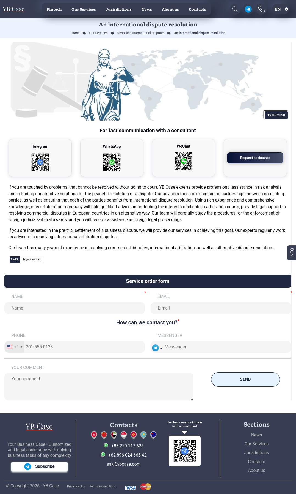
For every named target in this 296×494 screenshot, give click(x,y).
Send (245, 379)
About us (170, 9)
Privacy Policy (76, 486)
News (147, 9)
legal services (32, 259)
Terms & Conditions (103, 486)
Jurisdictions (119, 9)
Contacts (197, 9)
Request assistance (255, 158)
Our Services (83, 9)
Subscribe (39, 466)
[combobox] (14, 347)
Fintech (54, 9)
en (278, 9)
